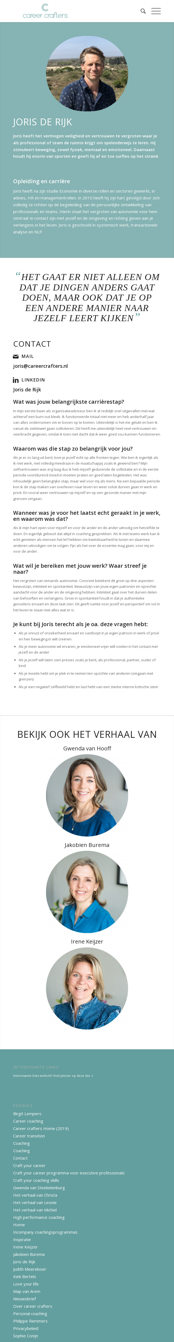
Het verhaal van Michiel (35, 1210)
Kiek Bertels (24, 1276)
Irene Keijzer (25, 1247)
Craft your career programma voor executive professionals (69, 1173)
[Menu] (153, 11)
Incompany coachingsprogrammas (45, 1232)
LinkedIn (33, 380)
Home (19, 1224)
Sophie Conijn (25, 1335)
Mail (27, 356)
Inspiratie (22, 1239)
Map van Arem (26, 1291)
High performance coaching (39, 1217)
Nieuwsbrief (24, 1298)
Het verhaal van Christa (35, 1195)
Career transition (29, 1135)
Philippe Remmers (30, 1321)
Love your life (26, 1284)
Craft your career (29, 1165)
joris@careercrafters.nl (40, 366)
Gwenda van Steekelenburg (39, 1187)
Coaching (21, 1143)
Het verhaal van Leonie (35, 1202)
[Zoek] (140, 11)
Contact (20, 1158)
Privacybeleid (25, 1328)
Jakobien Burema (29, 1254)
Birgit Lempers (27, 1113)
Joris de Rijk (27, 389)
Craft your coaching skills (36, 1180)
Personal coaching (30, 1313)
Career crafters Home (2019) (41, 1128)
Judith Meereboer (29, 1269)
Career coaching (28, 1121)
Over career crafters (32, 1306)
